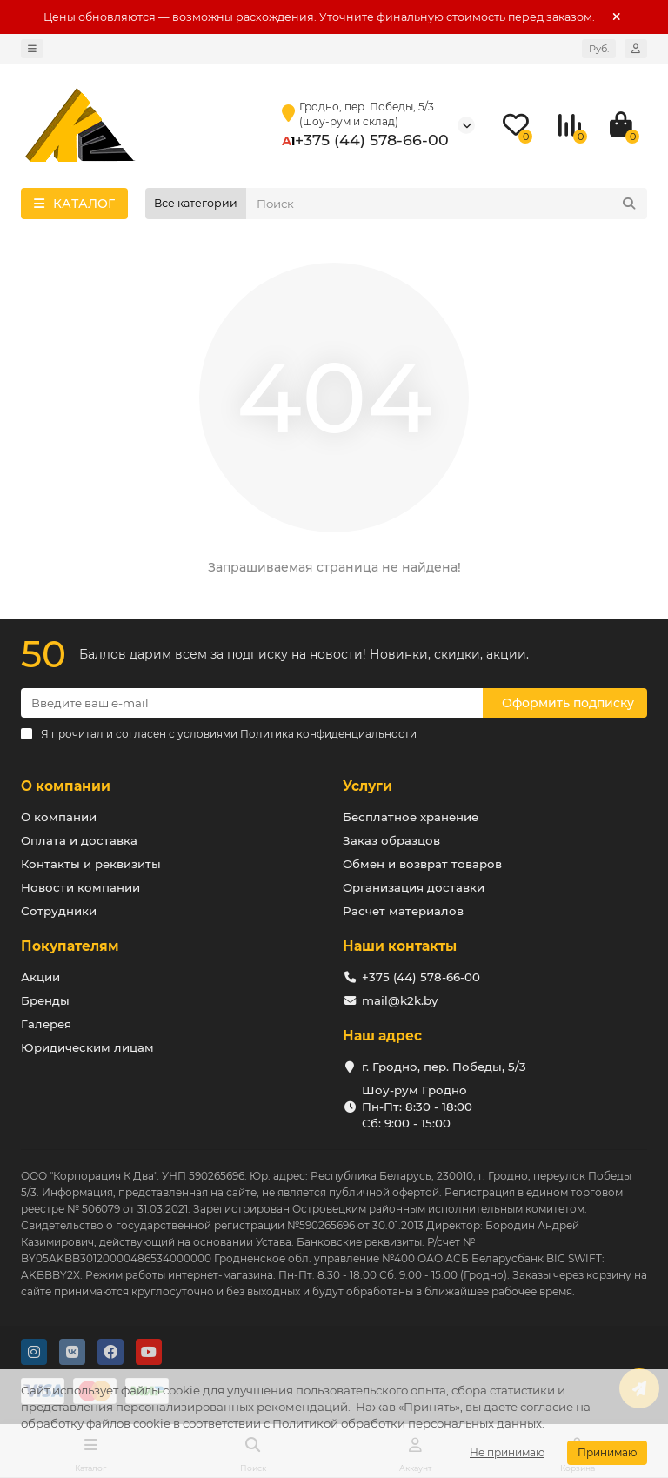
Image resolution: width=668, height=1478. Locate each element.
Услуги (367, 786)
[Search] (446, 203)
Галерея (46, 1024)
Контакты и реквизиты (91, 864)
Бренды (45, 1000)
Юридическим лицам (87, 1047)
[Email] (252, 703)
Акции (40, 977)
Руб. (599, 49)
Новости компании (80, 887)
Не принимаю (507, 1452)
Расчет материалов (403, 911)
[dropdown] (32, 48)
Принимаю (607, 1452)
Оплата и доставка (79, 840)
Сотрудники (59, 911)
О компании (65, 786)
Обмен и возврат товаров (422, 864)
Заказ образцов (391, 840)
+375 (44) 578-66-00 (372, 139)
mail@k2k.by (400, 1000)
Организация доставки (413, 887)
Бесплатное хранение (410, 817)
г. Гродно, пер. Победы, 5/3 (444, 1066)
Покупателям (70, 946)
